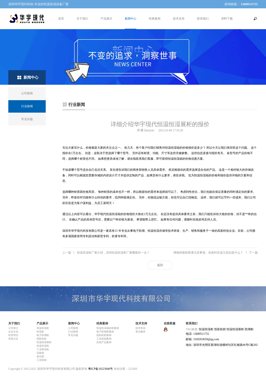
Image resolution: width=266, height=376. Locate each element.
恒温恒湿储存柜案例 (107, 328)
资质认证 (13, 338)
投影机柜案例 (103, 335)
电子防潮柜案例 (105, 331)
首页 (61, 18)
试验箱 (40, 352)
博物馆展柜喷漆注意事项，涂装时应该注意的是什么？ (215, 253)
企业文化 (13, 331)
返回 (160, 265)
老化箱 (40, 356)
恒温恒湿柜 (43, 328)
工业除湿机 (43, 349)
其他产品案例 (103, 342)
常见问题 (73, 335)
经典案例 (154, 18)
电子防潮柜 (43, 335)
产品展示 (106, 18)
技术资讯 (140, 328)
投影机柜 (42, 338)
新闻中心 (130, 18)
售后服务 (140, 331)
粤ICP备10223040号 (100, 368)
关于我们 (82, 18)
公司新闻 (73, 328)
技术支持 (179, 18)
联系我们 (203, 18)
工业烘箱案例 (103, 338)
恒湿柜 (40, 331)
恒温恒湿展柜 (44, 342)
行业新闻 (73, 331)
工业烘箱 (42, 360)
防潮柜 (249, 329)
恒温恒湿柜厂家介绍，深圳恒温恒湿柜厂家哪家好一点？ (106, 253)
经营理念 (13, 335)
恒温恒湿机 (43, 345)
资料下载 (227, 18)
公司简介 (13, 328)
